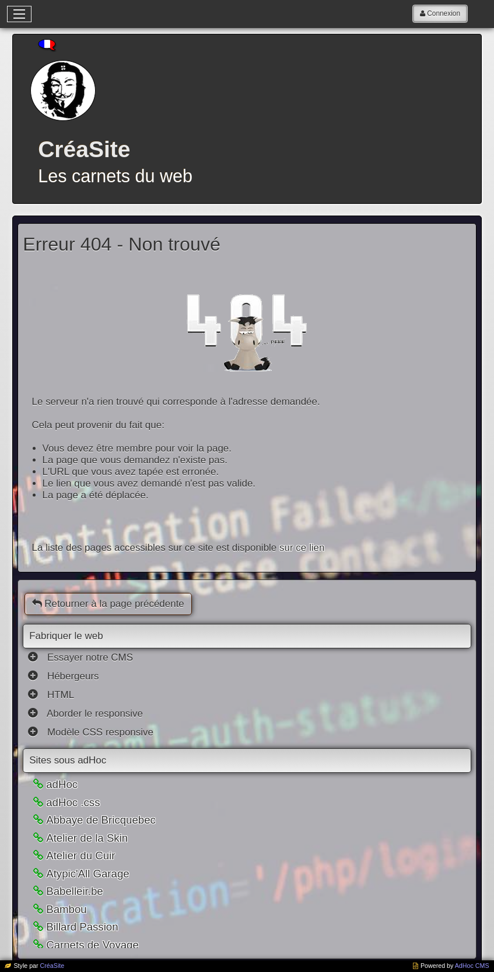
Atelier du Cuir (80, 855)
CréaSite (52, 965)
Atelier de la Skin (87, 838)
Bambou (66, 909)
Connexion (443, 13)
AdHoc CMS (472, 965)
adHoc (62, 784)
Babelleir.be (74, 891)
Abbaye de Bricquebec (101, 820)
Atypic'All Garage (87, 873)
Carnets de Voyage (92, 945)
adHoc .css (73, 802)
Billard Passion (82, 927)
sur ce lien (301, 547)
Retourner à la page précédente (108, 603)
